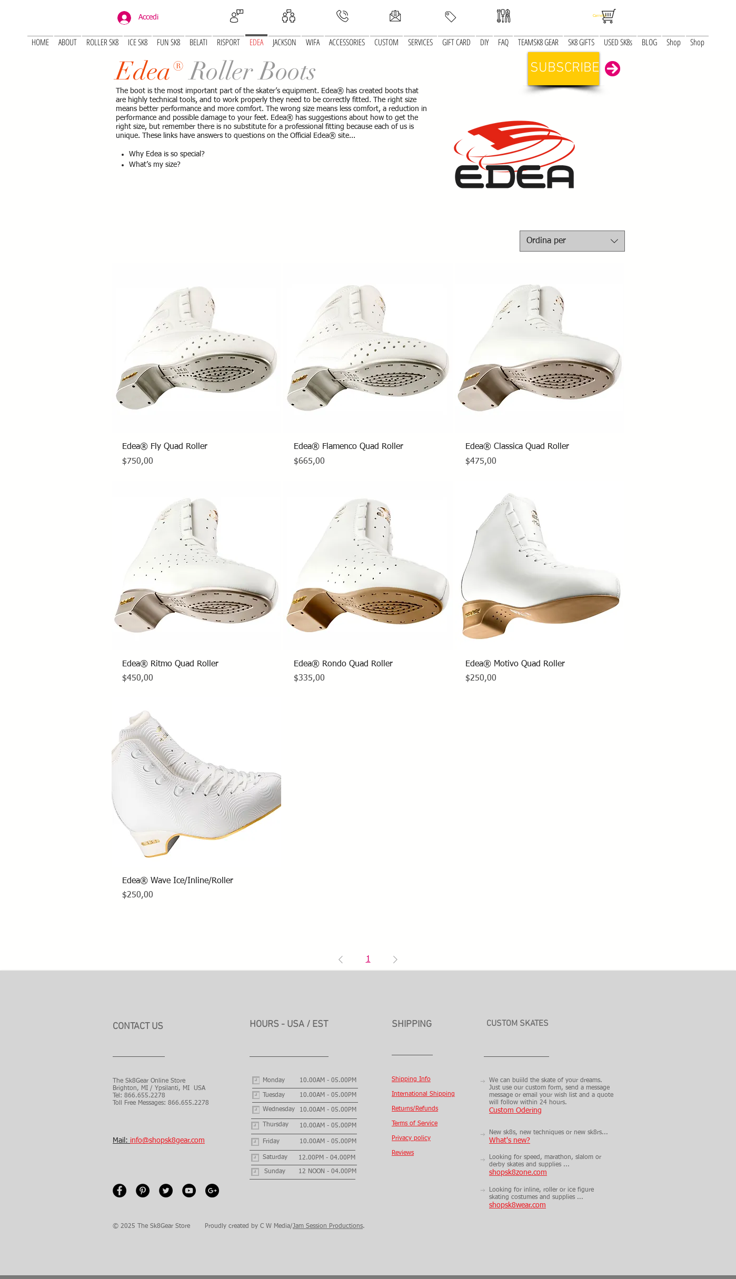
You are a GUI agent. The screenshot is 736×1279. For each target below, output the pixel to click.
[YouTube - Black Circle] (189, 1190)
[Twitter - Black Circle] (166, 1190)
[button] (563, 68)
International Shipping (423, 1094)
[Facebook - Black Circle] (119, 1190)
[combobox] (572, 241)
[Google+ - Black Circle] (212, 1190)
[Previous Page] (340, 959)
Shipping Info (411, 1079)
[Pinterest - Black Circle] (143, 1190)
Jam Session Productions (328, 1226)
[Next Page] (395, 959)
